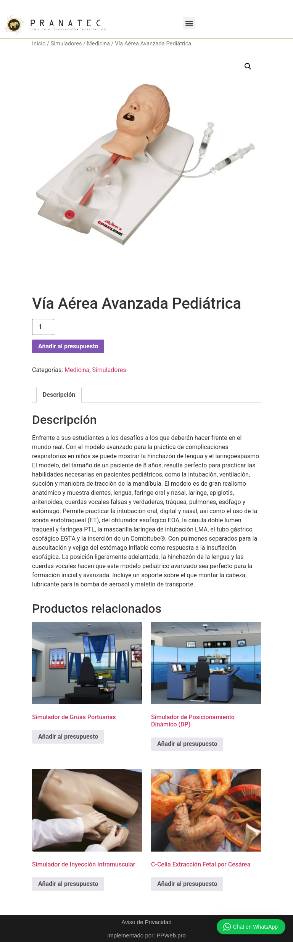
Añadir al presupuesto (68, 346)
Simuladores (66, 43)
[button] (189, 23)
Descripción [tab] (59, 394)
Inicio (38, 43)
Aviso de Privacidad (146, 922)
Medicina (98, 43)
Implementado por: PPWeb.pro (146, 935)
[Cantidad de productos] (43, 327)
